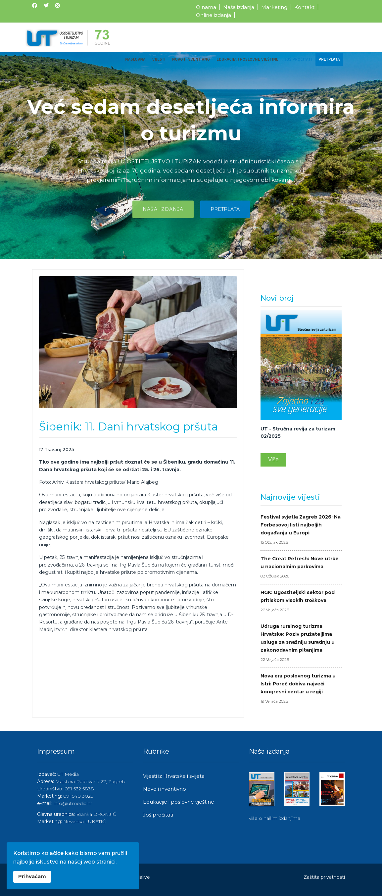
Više (273, 459)
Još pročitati (298, 59)
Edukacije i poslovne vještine (178, 802)
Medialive (139, 877)
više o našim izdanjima (274, 818)
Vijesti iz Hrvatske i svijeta (174, 776)
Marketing (274, 7)
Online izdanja (213, 15)
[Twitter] (46, 5)
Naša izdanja (238, 7)
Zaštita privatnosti (324, 877)
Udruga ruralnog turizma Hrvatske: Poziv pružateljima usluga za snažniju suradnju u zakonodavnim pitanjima (301, 643)
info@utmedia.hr (73, 803)
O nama (206, 7)
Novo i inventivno (191, 59)
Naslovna (135, 59)
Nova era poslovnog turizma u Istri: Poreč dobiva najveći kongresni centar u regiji (301, 689)
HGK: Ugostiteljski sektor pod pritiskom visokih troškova (301, 601)
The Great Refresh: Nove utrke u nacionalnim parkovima (301, 568)
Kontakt (304, 7)
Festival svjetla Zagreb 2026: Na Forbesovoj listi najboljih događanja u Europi (301, 530)
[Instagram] (57, 5)
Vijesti (159, 59)
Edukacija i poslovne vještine (247, 59)
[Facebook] (34, 5)
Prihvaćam (32, 876)
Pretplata (329, 59)
